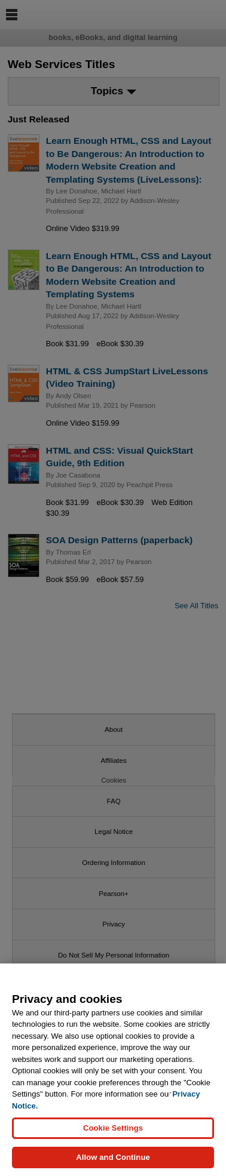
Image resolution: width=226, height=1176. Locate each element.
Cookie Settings (113, 1127)
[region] (113, 1069)
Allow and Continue (113, 1157)
